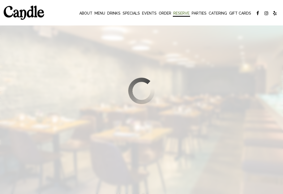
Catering (218, 13)
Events (149, 13)
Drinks (114, 13)
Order (165, 13)
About (85, 13)
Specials (131, 13)
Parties (199, 13)
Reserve (181, 13)
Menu (100, 13)
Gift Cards (240, 13)
